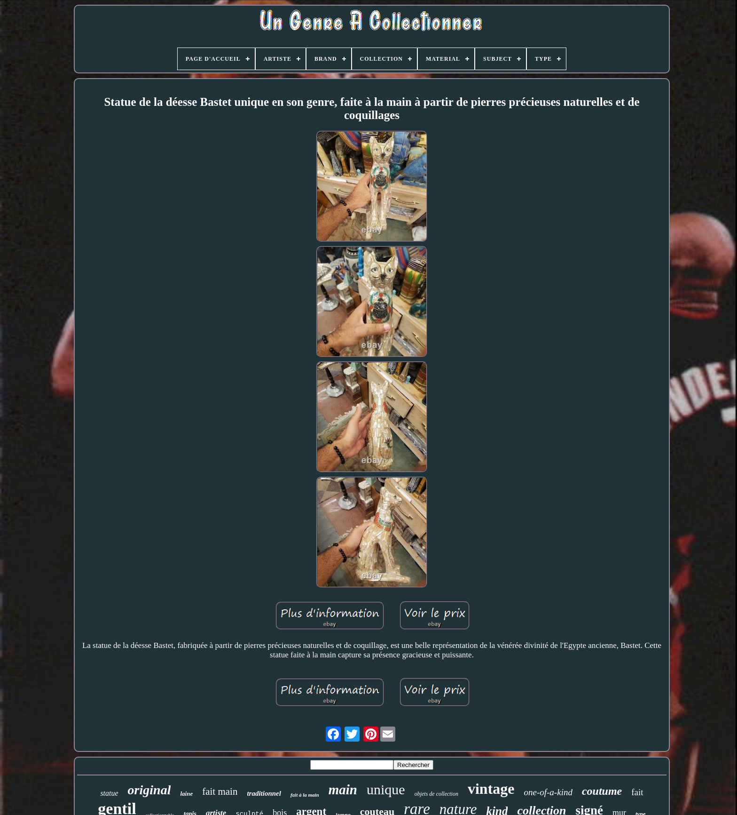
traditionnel (264, 793)
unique (386, 789)
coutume (602, 791)
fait (637, 792)
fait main (219, 791)
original (149, 790)
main (343, 789)
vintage (491, 788)
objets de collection (436, 794)
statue (109, 793)
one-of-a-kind (548, 792)
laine (186, 793)
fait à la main (304, 795)
